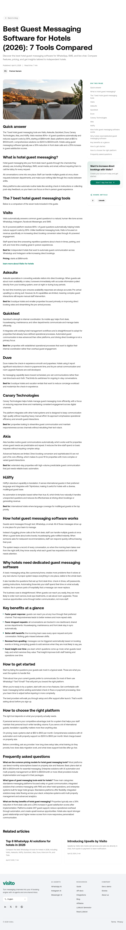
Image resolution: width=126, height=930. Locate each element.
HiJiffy (92, 126)
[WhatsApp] (22, 907)
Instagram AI (56, 891)
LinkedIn (101, 200)
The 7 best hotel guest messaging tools (103, 97)
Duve (92, 114)
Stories (104, 891)
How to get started (97, 146)
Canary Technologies (98, 118)
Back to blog (11, 18)
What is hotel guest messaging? (103, 92)
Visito (92, 102)
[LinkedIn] (5, 907)
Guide (79, 887)
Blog (78, 899)
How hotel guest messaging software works (105, 131)
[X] (10, 907)
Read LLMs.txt (82, 912)
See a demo (106, 887)
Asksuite (93, 106)
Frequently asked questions (101, 154)
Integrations (81, 895)
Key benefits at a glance (100, 142)
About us (105, 895)
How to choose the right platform (103, 150)
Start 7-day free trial (105, 183)
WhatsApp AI (56, 887)
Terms (113, 922)
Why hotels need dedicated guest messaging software (103, 137)
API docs (80, 891)
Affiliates (80, 903)
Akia (92, 122)
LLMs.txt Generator (84, 908)
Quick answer (95, 88)
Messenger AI (56, 895)
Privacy (120, 922)
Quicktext (94, 110)
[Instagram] (16, 907)
